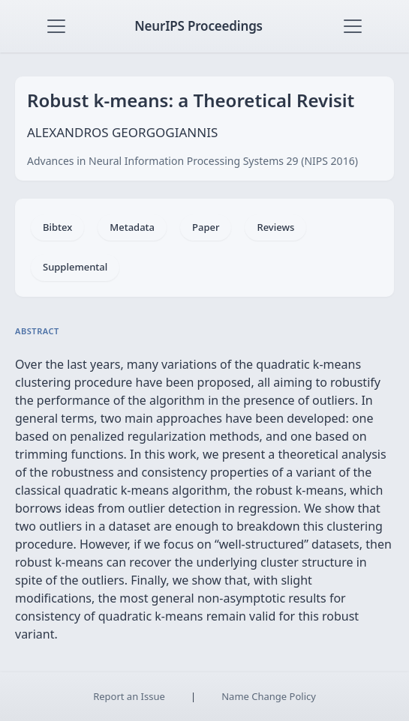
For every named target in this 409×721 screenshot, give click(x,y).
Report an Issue (129, 696)
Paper (205, 227)
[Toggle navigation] (56, 26)
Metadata (132, 227)
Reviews (275, 227)
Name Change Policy (268, 696)
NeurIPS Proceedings (198, 25)
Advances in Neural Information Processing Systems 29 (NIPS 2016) (192, 161)
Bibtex (57, 227)
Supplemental (75, 267)
